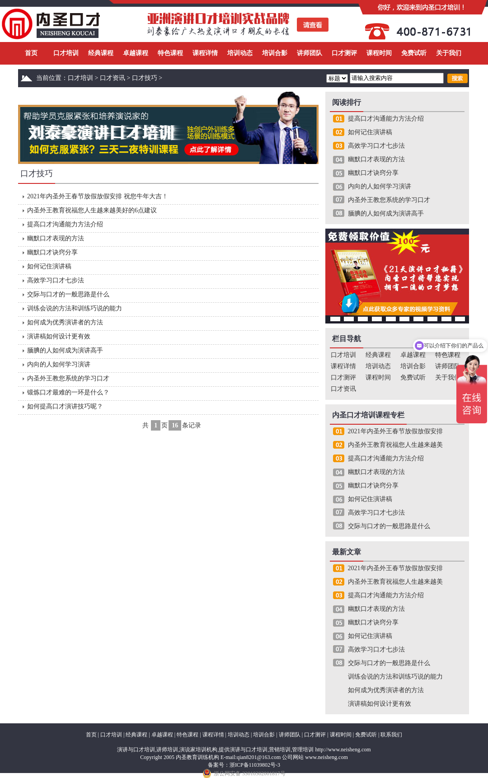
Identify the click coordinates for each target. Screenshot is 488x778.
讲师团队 (309, 53)
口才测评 (344, 53)
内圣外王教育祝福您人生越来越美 (395, 444)
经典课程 (100, 53)
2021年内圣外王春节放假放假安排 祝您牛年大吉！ (97, 196)
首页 (31, 53)
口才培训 (66, 53)
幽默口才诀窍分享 (52, 252)
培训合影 (274, 53)
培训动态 (240, 53)
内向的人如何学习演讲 (58, 364)
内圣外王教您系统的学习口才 (68, 378)
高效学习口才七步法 (55, 280)
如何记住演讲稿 (49, 266)
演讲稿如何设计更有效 (58, 336)
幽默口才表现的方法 (55, 238)
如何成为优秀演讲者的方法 (65, 322)
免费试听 (414, 53)
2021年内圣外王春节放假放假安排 (395, 431)
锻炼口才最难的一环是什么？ (68, 392)
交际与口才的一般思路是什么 (68, 294)
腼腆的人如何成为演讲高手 (65, 350)
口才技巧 (144, 78)
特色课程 (170, 53)
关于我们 (448, 53)
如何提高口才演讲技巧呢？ (65, 406)
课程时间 (379, 53)
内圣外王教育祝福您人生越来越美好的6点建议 (92, 210)
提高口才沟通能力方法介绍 (65, 224)
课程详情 (205, 53)
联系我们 (391, 734)
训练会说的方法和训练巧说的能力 (74, 308)
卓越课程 (135, 53)
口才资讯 (112, 78)
